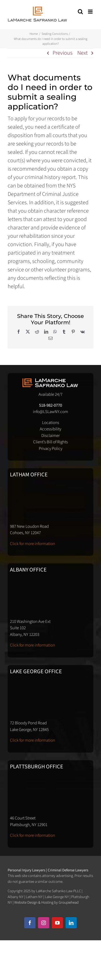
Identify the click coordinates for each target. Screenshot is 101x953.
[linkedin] (71, 922)
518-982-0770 (50, 405)
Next (82, 53)
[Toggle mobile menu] (90, 11)
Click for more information (32, 544)
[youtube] (57, 922)
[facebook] (29, 922)
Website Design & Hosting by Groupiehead (46, 902)
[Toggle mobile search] (80, 11)
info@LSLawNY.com (50, 412)
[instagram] (43, 922)
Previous (62, 53)
